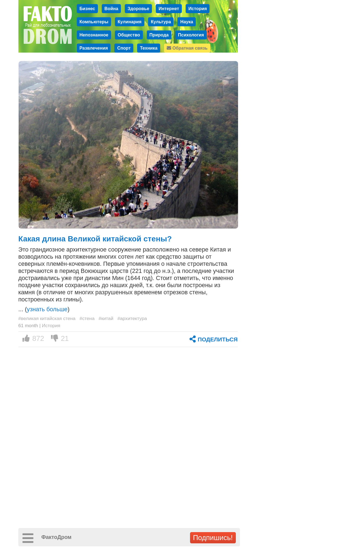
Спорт (124, 47)
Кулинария (129, 21)
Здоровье (138, 8)
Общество (129, 34)
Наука (186, 21)
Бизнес (87, 8)
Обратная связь (187, 47)
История (197, 8)
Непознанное (94, 34)
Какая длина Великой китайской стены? (95, 239)
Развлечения (94, 47)
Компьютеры (94, 21)
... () (44, 309)
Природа (159, 34)
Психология (191, 34)
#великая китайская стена (47, 318)
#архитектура (132, 318)
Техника (148, 47)
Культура (161, 21)
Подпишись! (213, 537)
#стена (87, 318)
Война (111, 8)
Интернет (168, 8)
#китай (106, 318)
